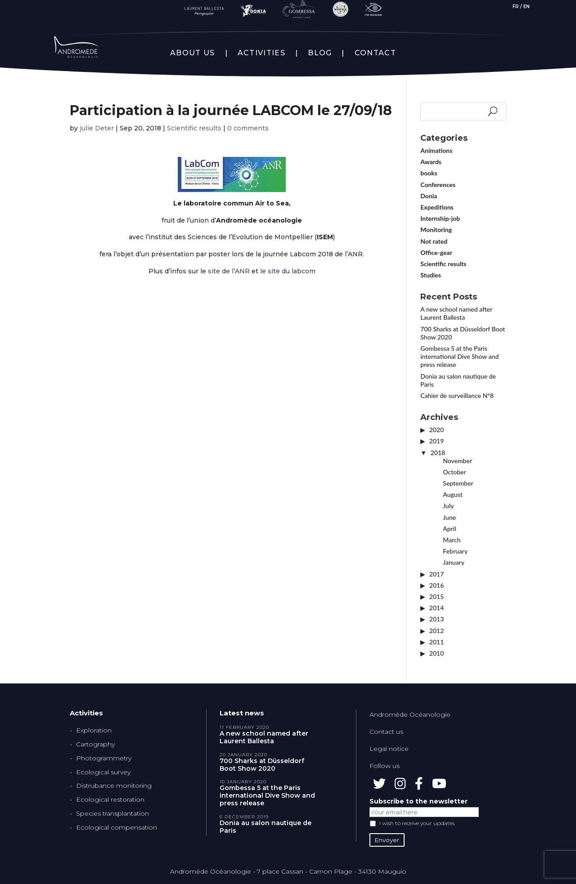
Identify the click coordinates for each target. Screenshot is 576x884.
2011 (436, 642)
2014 (436, 608)
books (428, 173)
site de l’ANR (229, 271)
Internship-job (440, 218)
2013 (436, 619)
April (449, 528)
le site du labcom (287, 271)
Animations (436, 150)
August (452, 494)
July (448, 505)
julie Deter (97, 128)
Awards (430, 161)
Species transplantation (112, 813)
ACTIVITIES (261, 53)
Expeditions (436, 207)
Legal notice (389, 749)
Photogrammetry (103, 758)
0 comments (248, 128)
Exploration (94, 730)
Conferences (437, 184)
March (451, 540)
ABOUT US (192, 53)
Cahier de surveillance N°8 (457, 395)
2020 (436, 429)
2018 (438, 452)
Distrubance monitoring (114, 785)
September (458, 483)
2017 (436, 574)
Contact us (386, 732)
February (455, 551)
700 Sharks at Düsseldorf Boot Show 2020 (262, 764)
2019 (436, 441)
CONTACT (375, 53)
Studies (430, 275)
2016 (436, 585)
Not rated (433, 241)
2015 (436, 596)
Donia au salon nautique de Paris (265, 827)
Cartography (95, 744)
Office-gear (436, 252)
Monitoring (436, 229)
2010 (436, 653)
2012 (436, 630)
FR (516, 6)
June (449, 517)
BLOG (320, 53)
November (457, 460)
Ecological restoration (110, 799)
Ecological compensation (116, 827)
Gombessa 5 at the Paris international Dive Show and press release (459, 356)
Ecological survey (103, 772)
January (453, 562)
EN (526, 6)
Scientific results (194, 128)
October (454, 472)
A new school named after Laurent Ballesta (456, 313)
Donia (428, 196)
